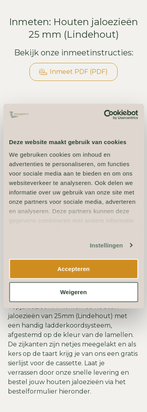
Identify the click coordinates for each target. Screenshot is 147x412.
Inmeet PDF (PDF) (73, 72)
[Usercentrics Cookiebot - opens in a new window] (104, 115)
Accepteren (73, 269)
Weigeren (73, 292)
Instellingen (106, 245)
